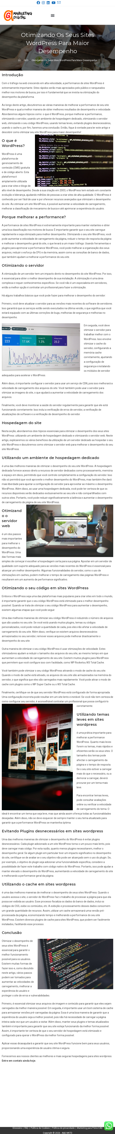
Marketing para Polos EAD (90, 1128)
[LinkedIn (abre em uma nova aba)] (49, 3)
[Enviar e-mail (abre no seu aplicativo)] (59, 3)
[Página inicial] (19, 60)
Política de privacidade (63, 1128)
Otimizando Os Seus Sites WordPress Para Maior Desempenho (64, 60)
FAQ (26, 1128)
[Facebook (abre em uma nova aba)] (39, 3)
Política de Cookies (40, 1128)
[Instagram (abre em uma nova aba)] (44, 3)
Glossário (17, 1128)
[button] (53, 15)
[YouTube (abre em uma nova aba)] (54, 3)
